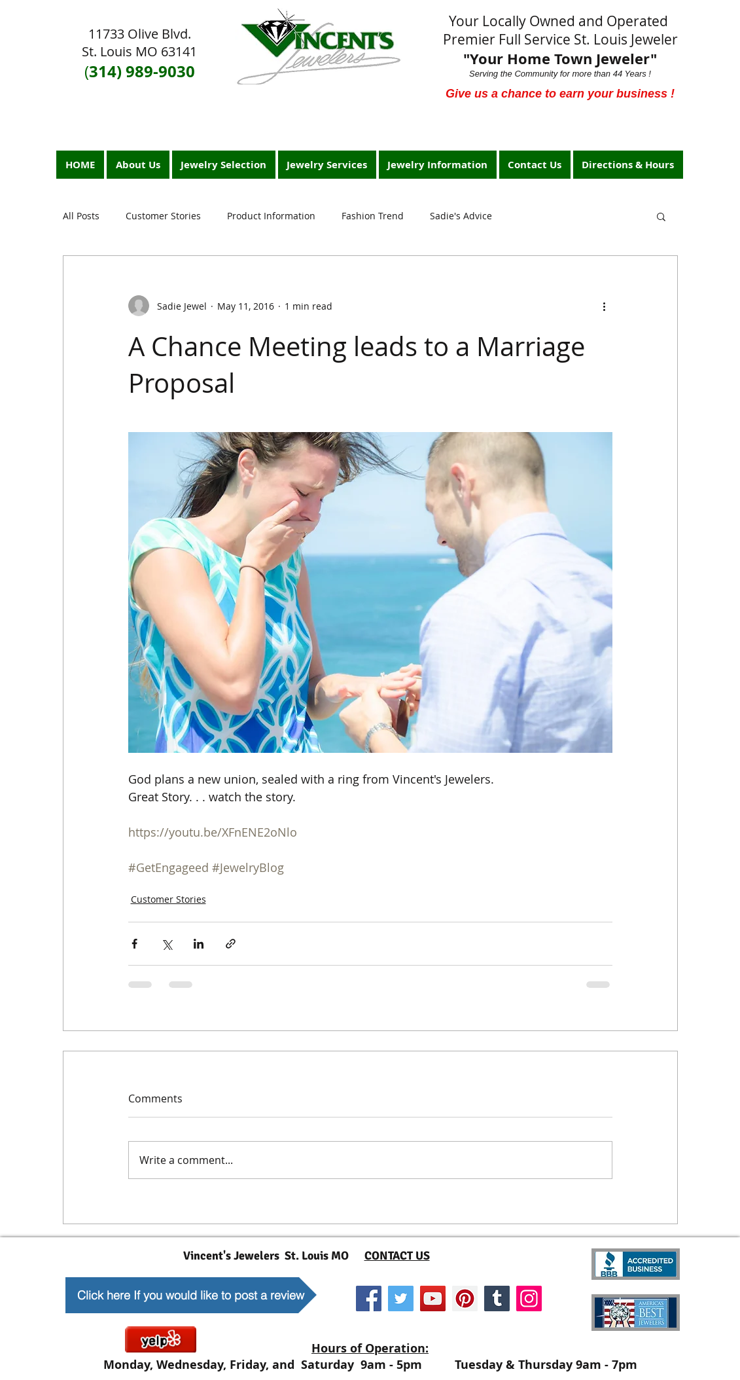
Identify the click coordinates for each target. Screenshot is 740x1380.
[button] (661, 216)
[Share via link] (230, 943)
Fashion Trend (373, 215)
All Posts (81, 215)
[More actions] (604, 306)
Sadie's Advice (461, 215)
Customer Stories (163, 215)
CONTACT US (397, 1255)
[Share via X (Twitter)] (166, 943)
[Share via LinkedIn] (198, 943)
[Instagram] (529, 1298)
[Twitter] (401, 1298)
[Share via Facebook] (134, 943)
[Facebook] (368, 1298)
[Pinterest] (465, 1298)
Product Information (271, 215)
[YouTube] (433, 1298)
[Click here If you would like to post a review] (191, 1295)
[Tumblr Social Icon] (497, 1298)
